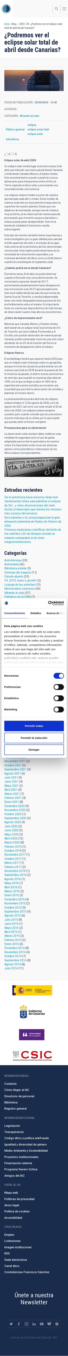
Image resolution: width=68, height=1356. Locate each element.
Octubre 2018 (13, 850)
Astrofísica (12, 139)
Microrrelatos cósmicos (19, 588)
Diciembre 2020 (14, 806)
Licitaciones (12, 1241)
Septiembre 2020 (15, 818)
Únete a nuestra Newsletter (34, 1298)
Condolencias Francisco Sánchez (26, 1272)
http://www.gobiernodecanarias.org (32, 1011)
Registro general (15, 1108)
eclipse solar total (38, 129)
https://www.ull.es (32, 1034)
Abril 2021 (10, 789)
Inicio (7, 23)
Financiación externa (18, 1163)
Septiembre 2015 (15, 911)
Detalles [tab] (35, 613)
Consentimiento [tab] (14, 613)
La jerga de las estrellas (19, 584)
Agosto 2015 (12, 915)
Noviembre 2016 (15, 871)
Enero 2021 (11, 802)
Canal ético (11, 1266)
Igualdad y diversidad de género (25, 1144)
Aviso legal (11, 1205)
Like (6, 154)
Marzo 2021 (12, 794)
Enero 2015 (11, 944)
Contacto (10, 1083)
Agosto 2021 (12, 773)
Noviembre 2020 (15, 810)
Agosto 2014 (12, 964)
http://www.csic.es (32, 1056)
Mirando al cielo (29, 115)
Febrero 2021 (13, 798)
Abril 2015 (10, 932)
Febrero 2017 (13, 867)
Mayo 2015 (11, 928)
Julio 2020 (11, 826)
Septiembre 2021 (15, 769)
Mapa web (11, 1192)
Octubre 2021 (13, 765)
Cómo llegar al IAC (16, 1090)
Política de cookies (17, 1211)
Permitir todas (34, 725)
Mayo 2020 (11, 834)
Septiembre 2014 (15, 960)
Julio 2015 (11, 919)
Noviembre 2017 (15, 854)
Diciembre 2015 (14, 899)
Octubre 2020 (13, 814)
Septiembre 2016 (15, 875)
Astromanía (11, 564)
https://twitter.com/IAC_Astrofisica (11, 1324)
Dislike (12, 154)
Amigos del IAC (14, 1175)
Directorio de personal (19, 1096)
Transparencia (14, 1132)
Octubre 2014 (13, 956)
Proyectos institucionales (21, 1157)
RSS (7, 1253)
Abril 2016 (10, 887)
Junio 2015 (11, 923)
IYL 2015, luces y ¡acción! (20, 580)
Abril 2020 (10, 838)
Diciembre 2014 (14, 948)
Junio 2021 (11, 781)
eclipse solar (35, 134)
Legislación (12, 1126)
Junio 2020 (11, 830)
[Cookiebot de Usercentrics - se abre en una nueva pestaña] (48, 603)
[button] (34, 80)
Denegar (33, 749)
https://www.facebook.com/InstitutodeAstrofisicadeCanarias (19, 1324)
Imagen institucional (17, 1247)
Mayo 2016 (11, 883)
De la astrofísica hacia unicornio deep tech (31, 497)
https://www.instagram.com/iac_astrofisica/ (26, 1324)
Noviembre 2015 (15, 903)
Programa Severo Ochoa (20, 1169)
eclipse (32, 124)
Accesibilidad (13, 1217)
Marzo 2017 (12, 862)
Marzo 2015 (12, 936)
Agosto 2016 (12, 879)
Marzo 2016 (12, 891)
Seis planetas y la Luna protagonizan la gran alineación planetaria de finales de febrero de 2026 (32, 521)
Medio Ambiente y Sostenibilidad (26, 1150)
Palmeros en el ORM (17, 596)
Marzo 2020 (12, 842)
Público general (15, 129)
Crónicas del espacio (17, 572)
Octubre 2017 (13, 858)
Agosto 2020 (12, 822)
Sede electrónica (15, 1260)
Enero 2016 (11, 895)
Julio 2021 (11, 777)
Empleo (9, 1235)
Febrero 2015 (13, 940)
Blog (34, 467)
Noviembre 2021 (15, 761)
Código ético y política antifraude (26, 1138)
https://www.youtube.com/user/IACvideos (42, 1324)
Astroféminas (13, 560)
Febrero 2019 (13, 846)
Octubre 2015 (13, 907)
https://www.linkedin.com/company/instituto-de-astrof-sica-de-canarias (34, 1324)
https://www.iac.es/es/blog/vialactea (57, 1324)
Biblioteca (11, 1102)
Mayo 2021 (11, 785)
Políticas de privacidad (19, 1199)
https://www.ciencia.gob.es (32, 990)
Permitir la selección (34, 737)
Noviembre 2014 (15, 952)
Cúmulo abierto (13, 576)
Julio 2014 (11, 968)
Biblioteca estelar (15, 568)
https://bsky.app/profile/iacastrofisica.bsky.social (49, 1324)
